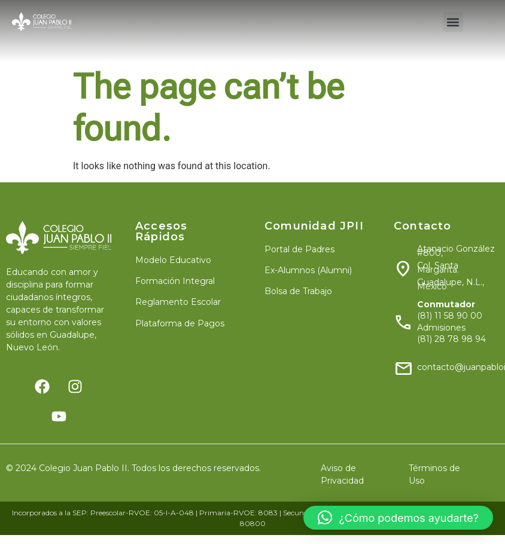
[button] (453, 22)
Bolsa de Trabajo (298, 291)
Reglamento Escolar (178, 302)
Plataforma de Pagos (179, 323)
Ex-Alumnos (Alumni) (308, 270)
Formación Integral (175, 281)
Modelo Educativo (173, 260)
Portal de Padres (299, 249)
